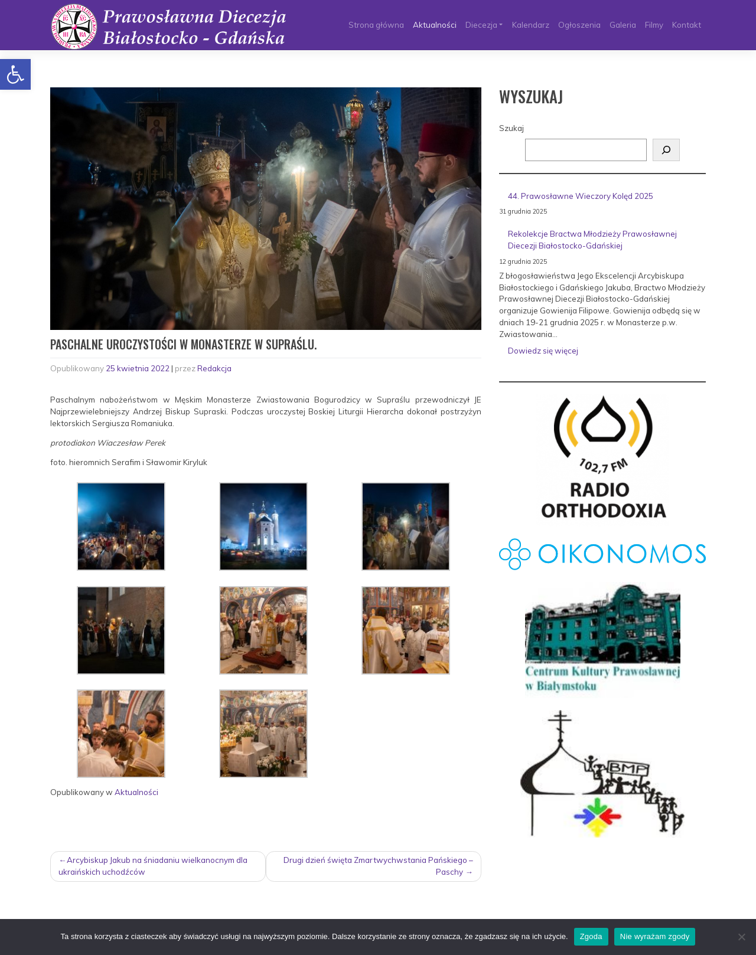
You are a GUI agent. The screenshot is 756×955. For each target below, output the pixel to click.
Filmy (654, 25)
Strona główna (376, 25)
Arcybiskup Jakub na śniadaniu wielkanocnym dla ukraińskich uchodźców (152, 865)
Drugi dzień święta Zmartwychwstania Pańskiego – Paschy (378, 865)
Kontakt (686, 25)
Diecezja (481, 25)
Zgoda (591, 936)
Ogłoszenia (579, 25)
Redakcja (214, 368)
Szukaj (511, 128)
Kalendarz (530, 25)
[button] (15, 74)
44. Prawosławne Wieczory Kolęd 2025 (580, 196)
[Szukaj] (666, 150)
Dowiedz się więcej (570, 353)
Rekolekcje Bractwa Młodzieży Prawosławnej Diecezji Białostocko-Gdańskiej (592, 239)
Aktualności (435, 25)
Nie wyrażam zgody (655, 936)
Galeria (623, 25)
